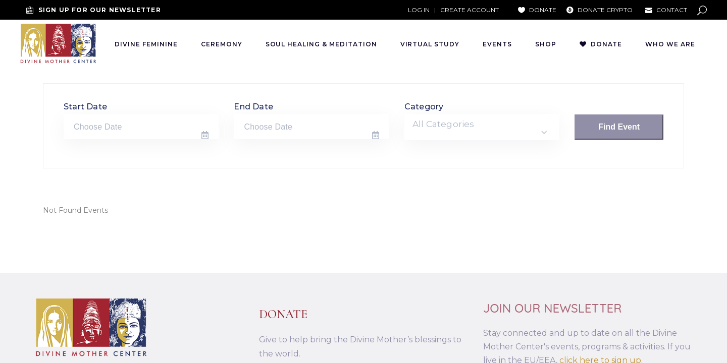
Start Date (85, 106)
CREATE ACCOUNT (469, 10)
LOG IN (419, 10)
